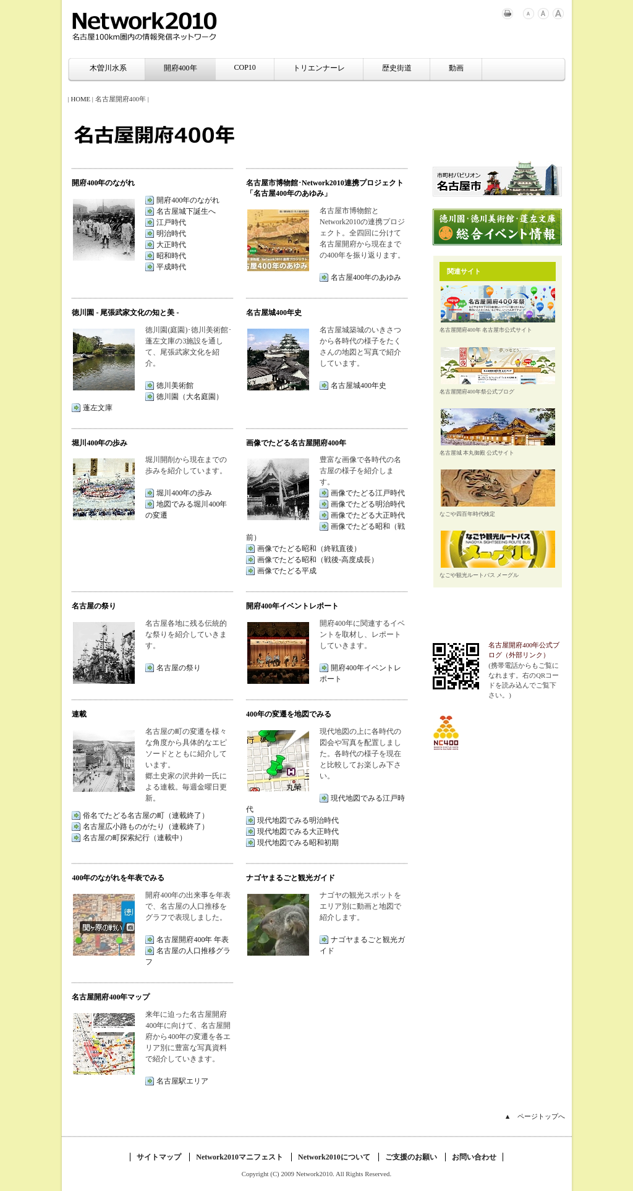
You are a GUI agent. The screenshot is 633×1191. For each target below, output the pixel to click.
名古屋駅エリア (182, 1081)
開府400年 (180, 68)
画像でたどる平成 (286, 570)
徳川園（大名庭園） (189, 396)
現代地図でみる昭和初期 (298, 842)
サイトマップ (159, 1157)
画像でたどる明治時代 (368, 504)
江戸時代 (171, 222)
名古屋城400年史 (358, 385)
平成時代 (171, 267)
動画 (456, 68)
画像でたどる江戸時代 (368, 493)
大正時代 (171, 244)
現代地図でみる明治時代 (298, 820)
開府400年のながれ (187, 200)
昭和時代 (171, 255)
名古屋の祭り (178, 667)
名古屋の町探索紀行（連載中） (135, 837)
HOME (80, 99)
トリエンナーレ (319, 68)
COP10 (245, 67)
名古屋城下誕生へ (186, 211)
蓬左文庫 (98, 407)
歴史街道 (397, 68)
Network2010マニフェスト (239, 1157)
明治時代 (171, 233)
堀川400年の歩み (184, 493)
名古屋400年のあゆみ (366, 277)
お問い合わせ (474, 1157)
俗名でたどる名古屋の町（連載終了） (146, 815)
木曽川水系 (108, 68)
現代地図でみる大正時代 (298, 831)
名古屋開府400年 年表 (192, 939)
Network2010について (334, 1157)
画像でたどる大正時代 (368, 515)
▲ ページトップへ (535, 1116)
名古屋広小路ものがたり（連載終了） (146, 826)
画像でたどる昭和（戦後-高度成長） (317, 559)
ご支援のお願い (411, 1157)
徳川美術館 (174, 385)
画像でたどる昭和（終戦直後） (309, 548)
